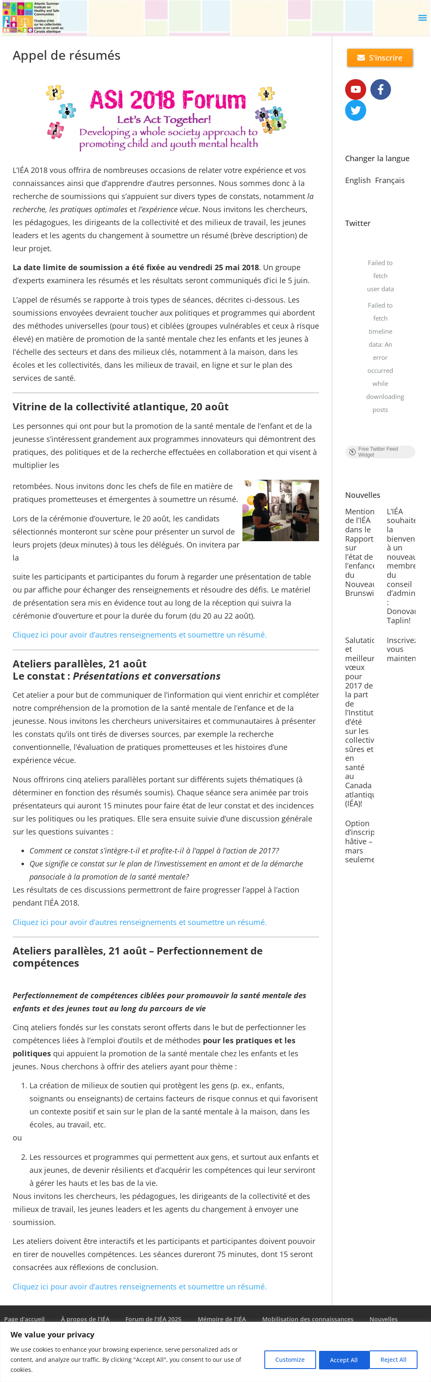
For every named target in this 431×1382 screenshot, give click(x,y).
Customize (284, 1359)
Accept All (394, 1359)
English (358, 180)
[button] (423, 18)
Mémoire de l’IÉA (223, 1319)
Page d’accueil (24, 1319)
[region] (215, 1352)
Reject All (340, 1359)
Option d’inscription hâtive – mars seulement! (367, 842)
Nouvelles (386, 1319)
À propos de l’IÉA (85, 1319)
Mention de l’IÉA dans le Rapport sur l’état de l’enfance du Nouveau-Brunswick (363, 552)
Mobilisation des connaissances (310, 1319)
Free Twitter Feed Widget (373, 452)
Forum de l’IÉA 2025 (155, 1319)
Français (390, 180)
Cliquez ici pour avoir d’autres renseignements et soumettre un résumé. (140, 635)
